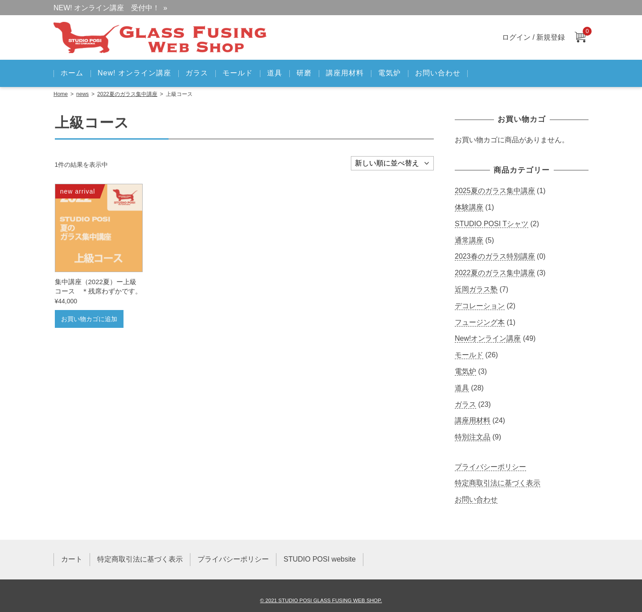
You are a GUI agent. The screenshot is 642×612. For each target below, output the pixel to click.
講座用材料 (345, 73)
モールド (237, 73)
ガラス (196, 73)
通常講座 (469, 240)
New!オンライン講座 (488, 338)
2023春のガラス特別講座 (495, 256)
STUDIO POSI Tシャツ (491, 223)
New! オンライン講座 (134, 73)
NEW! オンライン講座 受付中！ (107, 8)
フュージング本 (480, 322)
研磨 (304, 73)
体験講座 (469, 207)
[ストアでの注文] (392, 163)
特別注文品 (472, 437)
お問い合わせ (438, 73)
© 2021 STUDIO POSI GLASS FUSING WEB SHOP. (321, 600)
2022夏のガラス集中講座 (127, 94)
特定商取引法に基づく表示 (497, 483)
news (82, 94)
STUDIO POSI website (320, 559)
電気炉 (389, 73)
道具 (274, 73)
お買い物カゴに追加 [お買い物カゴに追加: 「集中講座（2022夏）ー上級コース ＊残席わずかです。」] (89, 319)
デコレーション (480, 306)
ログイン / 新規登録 (533, 37)
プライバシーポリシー (490, 467)
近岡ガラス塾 (476, 289)
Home (61, 94)
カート (71, 559)
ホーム (72, 73)
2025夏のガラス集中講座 (495, 190)
